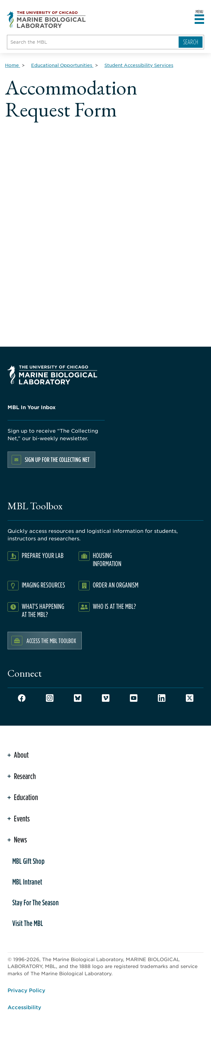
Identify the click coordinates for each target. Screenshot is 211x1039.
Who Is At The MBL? (114, 606)
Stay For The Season (35, 902)
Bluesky (77, 698)
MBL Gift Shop (28, 861)
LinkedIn (161, 698)
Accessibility (24, 1007)
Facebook (21, 698)
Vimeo (105, 698)
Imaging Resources (43, 585)
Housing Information (107, 559)
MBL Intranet (27, 881)
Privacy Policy (26, 990)
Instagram (49, 698)
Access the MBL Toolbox (51, 640)
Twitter (189, 698)
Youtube (133, 698)
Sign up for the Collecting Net (57, 459)
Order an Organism (115, 585)
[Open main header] (199, 19)
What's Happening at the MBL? (43, 610)
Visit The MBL (27, 923)
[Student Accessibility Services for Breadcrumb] (138, 65)
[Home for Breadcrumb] (12, 65)
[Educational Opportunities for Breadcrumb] (62, 65)
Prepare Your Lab (43, 555)
